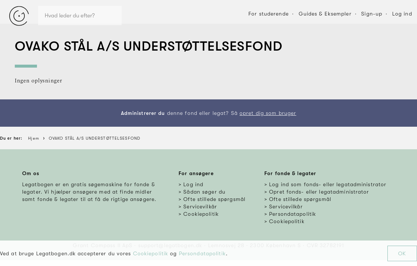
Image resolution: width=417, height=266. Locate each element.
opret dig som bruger (268, 113)
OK (402, 253)
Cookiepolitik (151, 253)
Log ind (402, 14)
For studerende (268, 14)
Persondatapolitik (202, 253)
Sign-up (371, 14)
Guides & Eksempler (325, 14)
